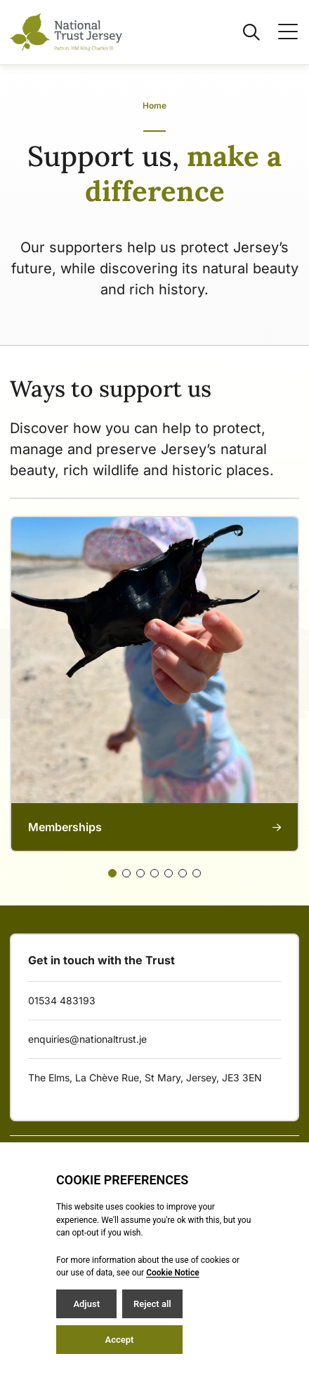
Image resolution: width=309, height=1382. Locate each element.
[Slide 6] (196, 873)
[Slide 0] (112, 873)
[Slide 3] (154, 873)
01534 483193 (62, 1000)
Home (154, 105)
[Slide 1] (126, 873)
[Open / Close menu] (279, 32)
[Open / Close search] (243, 32)
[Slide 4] (168, 873)
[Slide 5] (182, 873)
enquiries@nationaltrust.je (87, 1039)
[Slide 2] (140, 873)
